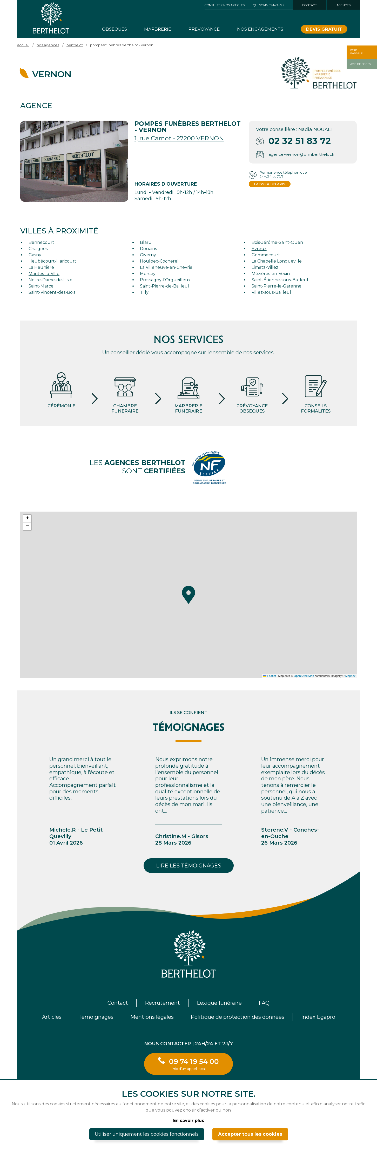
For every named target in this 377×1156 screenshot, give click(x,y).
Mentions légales (152, 1017)
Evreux (259, 248)
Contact (309, 5)
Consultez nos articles (225, 5)
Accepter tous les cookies (250, 1134)
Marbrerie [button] (157, 29)
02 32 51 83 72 (299, 140)
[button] (188, 595)
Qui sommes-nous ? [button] (269, 5)
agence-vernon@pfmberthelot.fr (301, 154)
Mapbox (350, 675)
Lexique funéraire (219, 1003)
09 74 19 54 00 (194, 1064)
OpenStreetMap (304, 675)
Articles (52, 1017)
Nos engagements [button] (260, 29)
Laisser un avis (269, 184)
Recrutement (162, 1003)
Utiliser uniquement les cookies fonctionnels (147, 1134)
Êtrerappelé (356, 52)
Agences (343, 5)
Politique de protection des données (237, 1017)
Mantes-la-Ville (44, 273)
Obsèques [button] (114, 29)
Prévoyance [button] (204, 29)
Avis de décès (360, 64)
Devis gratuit (324, 29)
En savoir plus (188, 1120)
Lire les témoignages (188, 866)
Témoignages (95, 1017)
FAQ (264, 1003)
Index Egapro (318, 1017)
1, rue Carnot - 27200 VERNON (179, 138)
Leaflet (269, 675)
